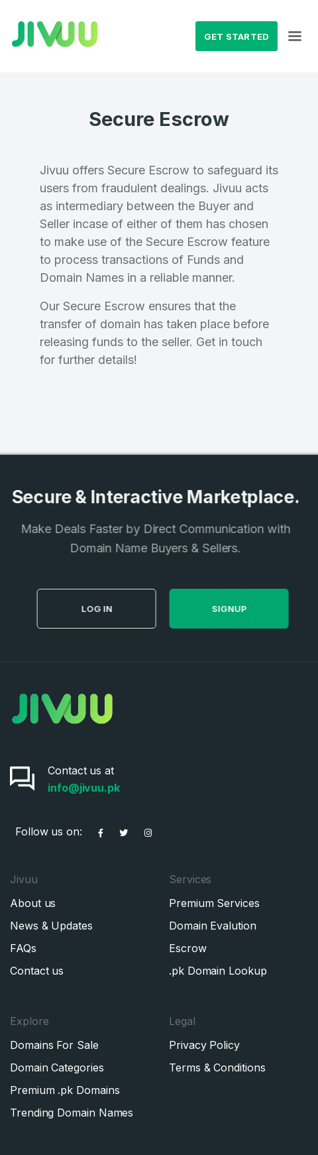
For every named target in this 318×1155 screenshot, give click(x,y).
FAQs (23, 948)
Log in (128, 608)
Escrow (188, 948)
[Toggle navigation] (295, 36)
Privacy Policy (204, 1045)
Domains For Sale (54, 1045)
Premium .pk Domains (64, 1090)
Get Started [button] (237, 36)
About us (33, 903)
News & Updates (51, 925)
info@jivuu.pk (84, 787)
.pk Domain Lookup (218, 970)
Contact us (37, 970)
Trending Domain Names (71, 1112)
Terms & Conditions (217, 1067)
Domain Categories (57, 1067)
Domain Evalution (212, 925)
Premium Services (214, 903)
